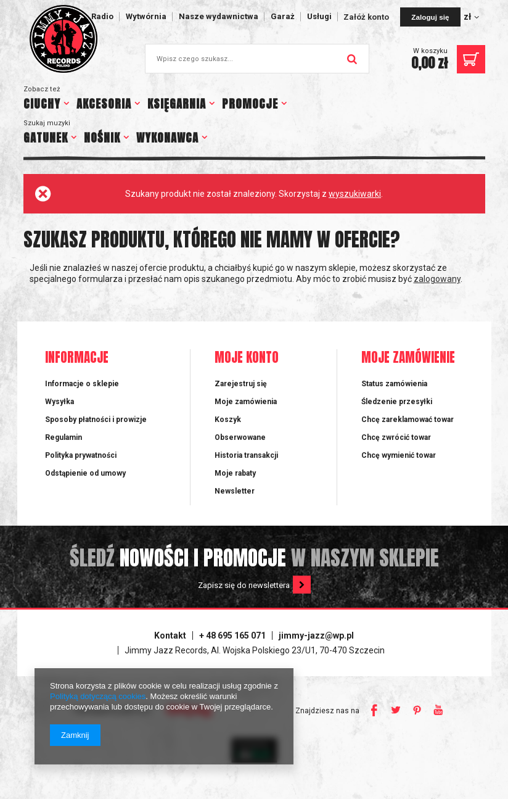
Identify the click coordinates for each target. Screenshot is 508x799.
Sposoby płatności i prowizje (96, 419)
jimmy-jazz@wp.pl (316, 635)
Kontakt (170, 635)
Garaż (283, 16)
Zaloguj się (430, 17)
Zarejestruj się (241, 383)
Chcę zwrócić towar (396, 437)
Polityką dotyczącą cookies (97, 696)
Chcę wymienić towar (398, 455)
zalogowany (437, 279)
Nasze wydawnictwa (218, 16)
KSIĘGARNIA (176, 103)
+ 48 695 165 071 (232, 635)
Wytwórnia (146, 16)
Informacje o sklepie (82, 383)
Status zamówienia (394, 383)
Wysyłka (59, 401)
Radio (102, 16)
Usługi (319, 16)
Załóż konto (367, 17)
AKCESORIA (103, 103)
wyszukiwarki (355, 194)
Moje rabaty (235, 473)
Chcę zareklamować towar (407, 419)
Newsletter (235, 491)
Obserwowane (240, 437)
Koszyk (228, 419)
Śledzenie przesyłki (396, 401)
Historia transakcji (246, 455)
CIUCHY (41, 103)
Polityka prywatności (81, 455)
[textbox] (257, 58)
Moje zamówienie (408, 358)
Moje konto (247, 358)
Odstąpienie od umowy (85, 473)
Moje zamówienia (246, 401)
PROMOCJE (250, 103)
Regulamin (63, 437)
